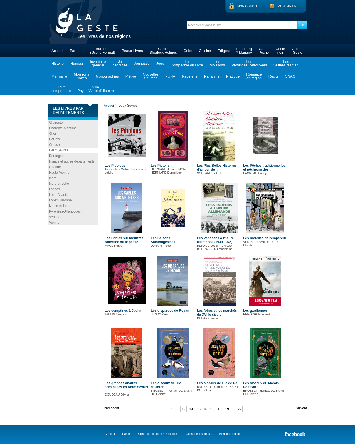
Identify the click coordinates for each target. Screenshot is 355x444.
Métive (130, 76)
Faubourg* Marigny (244, 50)
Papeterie (190, 76)
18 (219, 409)
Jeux (160, 63)
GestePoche (263, 50)
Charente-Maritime (63, 128)
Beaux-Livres (132, 51)
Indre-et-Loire (59, 184)
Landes (54, 189)
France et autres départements (72, 161)
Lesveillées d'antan (285, 63)
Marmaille (59, 76)
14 (191, 409)
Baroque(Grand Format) (102, 50)
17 (212, 409)
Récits (273, 76)
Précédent (111, 408)
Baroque (76, 51)
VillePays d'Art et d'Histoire (95, 89)
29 (239, 409)
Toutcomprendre (61, 89)
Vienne (54, 223)
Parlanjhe (212, 76)
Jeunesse (142, 63)
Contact (110, 433)
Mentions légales (230, 433)
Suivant (301, 408)
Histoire (57, 63)
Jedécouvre (119, 63)
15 (199, 409)
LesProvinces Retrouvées (249, 63)
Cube (188, 51)
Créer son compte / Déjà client (158, 433)
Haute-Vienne (59, 172)
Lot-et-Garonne (60, 200)
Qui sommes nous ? (199, 433)
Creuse (54, 145)
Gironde (55, 167)
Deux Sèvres (58, 150)
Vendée (54, 217)
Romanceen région (254, 76)
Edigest (224, 51)
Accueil (57, 51)
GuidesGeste (297, 50)
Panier (126, 433)
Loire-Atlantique (60, 195)
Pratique (233, 76)
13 (183, 409)
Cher (52, 134)
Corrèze (55, 139)
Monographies (107, 76)
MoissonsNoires (81, 76)
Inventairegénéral (98, 63)
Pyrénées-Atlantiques (65, 211)
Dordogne (56, 156)
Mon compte (247, 6)
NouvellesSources (151, 76)
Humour (76, 63)
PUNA (170, 76)
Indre (52, 178)
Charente (56, 122)
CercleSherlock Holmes (163, 50)
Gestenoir (280, 50)
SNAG (290, 76)
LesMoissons (217, 63)
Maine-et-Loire (59, 206)
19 (227, 409)
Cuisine (205, 51)
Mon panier (287, 6)
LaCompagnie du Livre (187, 63)
